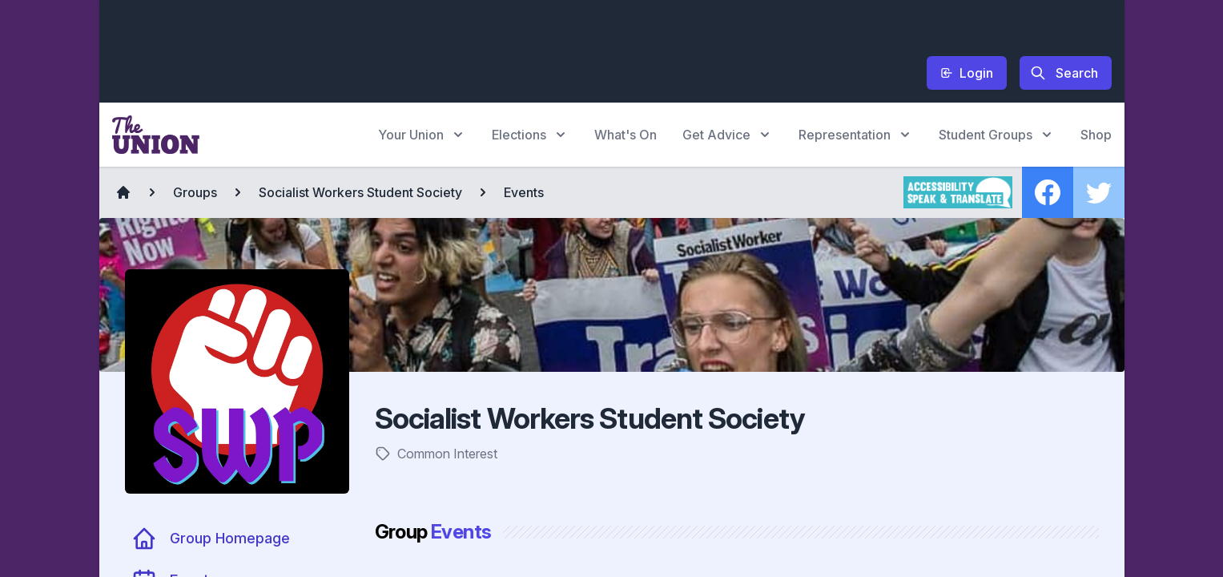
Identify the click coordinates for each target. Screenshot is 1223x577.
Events (524, 192)
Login (966, 73)
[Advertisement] (403, 49)
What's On (625, 135)
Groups (195, 192)
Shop (1096, 135)
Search (1064, 73)
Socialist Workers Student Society (360, 192)
